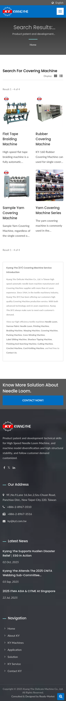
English (59, 2)
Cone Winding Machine (34, 335)
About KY (14, 635)
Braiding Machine (14, 330)
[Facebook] (4, 468)
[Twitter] (9, 468)
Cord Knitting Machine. (34, 348)
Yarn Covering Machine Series (48, 210)
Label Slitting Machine (16, 339)
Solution (13, 656)
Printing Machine (41, 326)
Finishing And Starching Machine (21, 343)
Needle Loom (51, 321)
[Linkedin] (14, 468)
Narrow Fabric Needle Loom (19, 326)
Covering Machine (49, 330)
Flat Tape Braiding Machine (10, 139)
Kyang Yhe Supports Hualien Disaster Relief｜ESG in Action (29, 553)
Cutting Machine (45, 343)
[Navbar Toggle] (60, 11)
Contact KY (15, 671)
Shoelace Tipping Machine (40, 339)
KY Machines (16, 642)
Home (33, 44)
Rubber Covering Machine (43, 139)
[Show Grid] (55, 76)
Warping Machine (31, 330)
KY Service (14, 663)
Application (15, 649)
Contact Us (11, 352)
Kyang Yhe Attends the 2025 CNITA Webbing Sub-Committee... (27, 573)
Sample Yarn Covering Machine (13, 212)
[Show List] (61, 76)
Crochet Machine (14, 348)
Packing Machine (14, 335)
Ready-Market (47, 696)
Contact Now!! (33, 400)
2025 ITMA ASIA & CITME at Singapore (29, 591)
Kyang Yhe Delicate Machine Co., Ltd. (43, 688)
